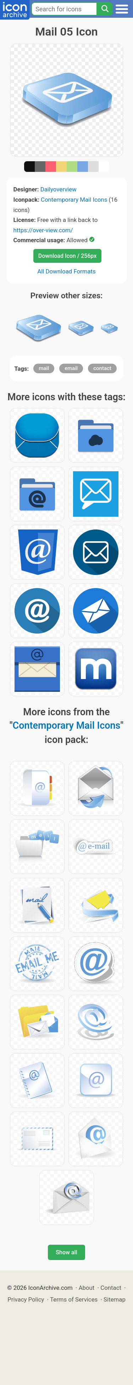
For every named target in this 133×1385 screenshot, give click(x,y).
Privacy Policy (25, 1299)
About (87, 1287)
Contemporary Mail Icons (74, 199)
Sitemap (115, 1299)
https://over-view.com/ (43, 230)
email (71, 368)
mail (44, 368)
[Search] (104, 9)
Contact (110, 1287)
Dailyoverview (58, 189)
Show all (66, 1252)
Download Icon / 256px (67, 255)
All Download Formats (66, 271)
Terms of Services (74, 1299)
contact (102, 368)
